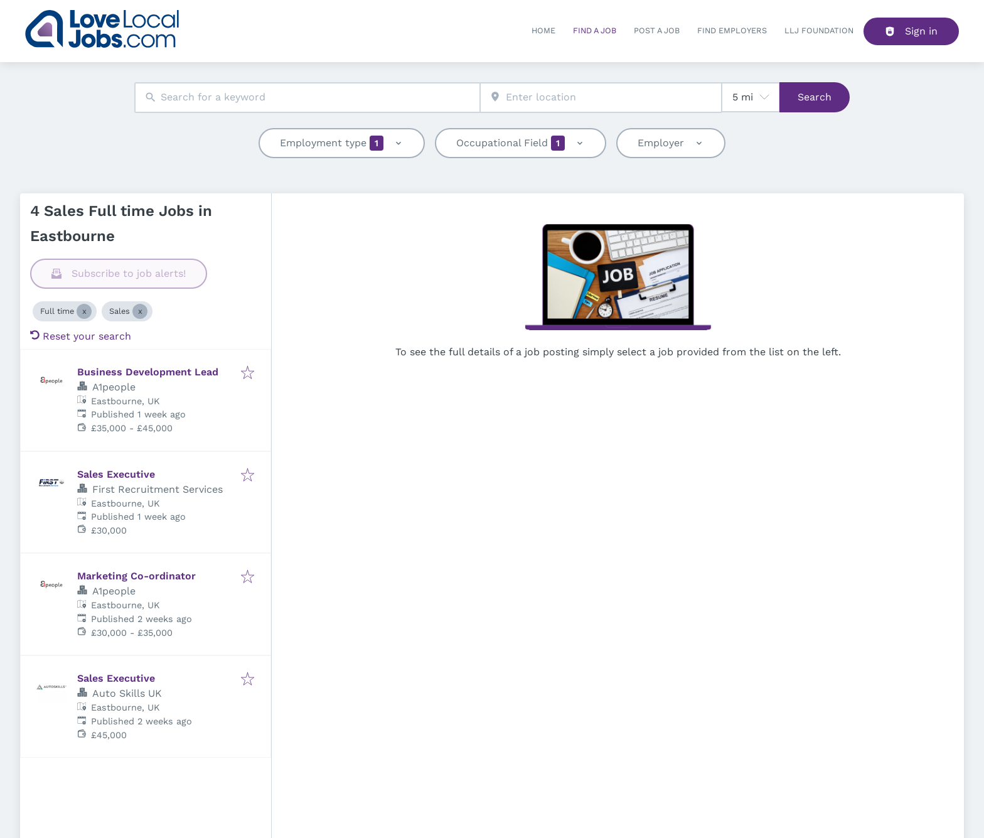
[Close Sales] (139, 311)
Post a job (657, 30)
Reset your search (80, 336)
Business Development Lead (147, 372)
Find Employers (732, 30)
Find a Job (594, 30)
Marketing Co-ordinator (136, 576)
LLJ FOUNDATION (818, 30)
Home (543, 30)
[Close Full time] (84, 311)
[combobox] (307, 97)
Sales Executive (116, 474)
